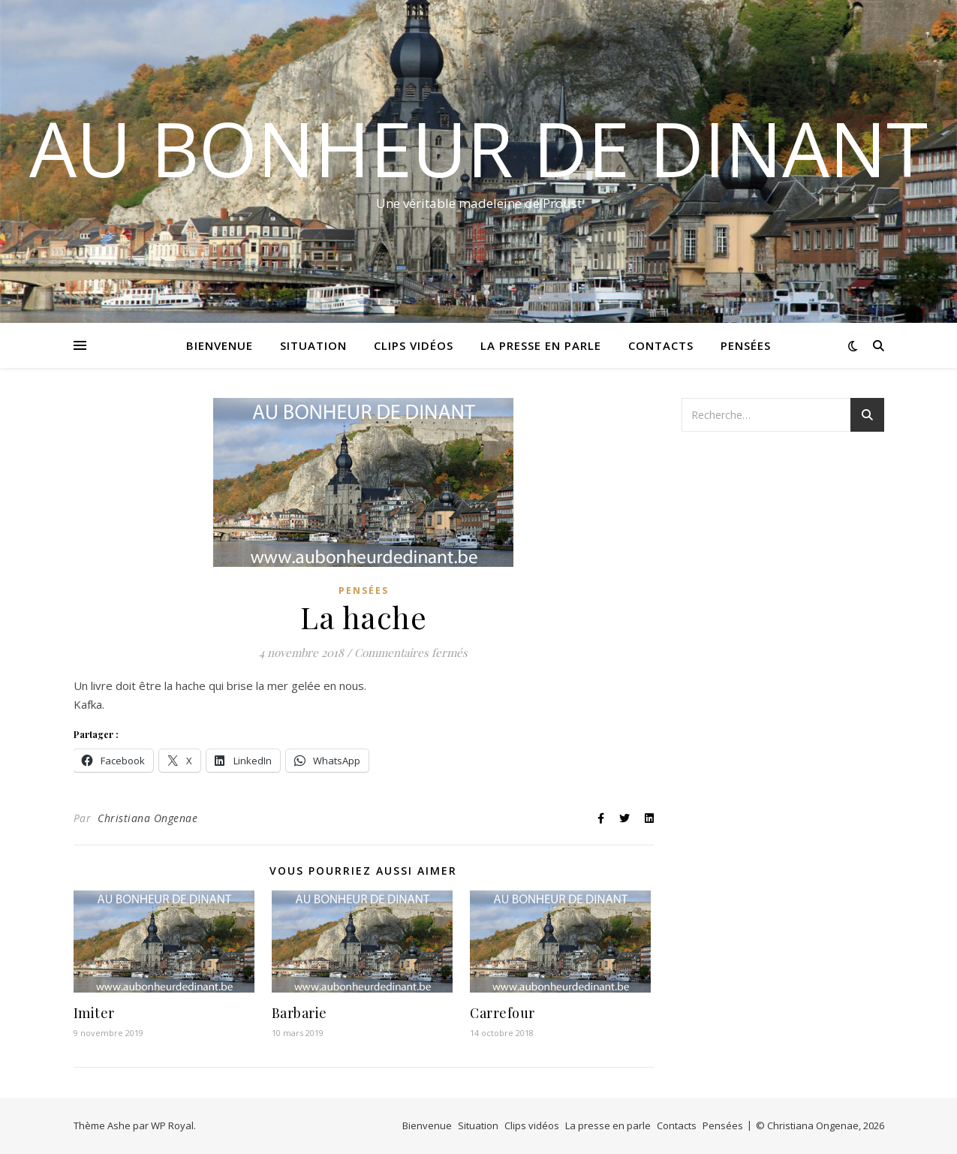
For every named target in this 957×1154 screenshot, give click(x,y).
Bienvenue (219, 345)
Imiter (94, 1013)
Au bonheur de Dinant (478, 147)
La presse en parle (540, 345)
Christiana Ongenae (147, 818)
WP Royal (172, 1125)
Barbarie (299, 1013)
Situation (313, 345)
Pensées (746, 345)
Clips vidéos (413, 345)
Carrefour (502, 1013)
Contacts (661, 345)
